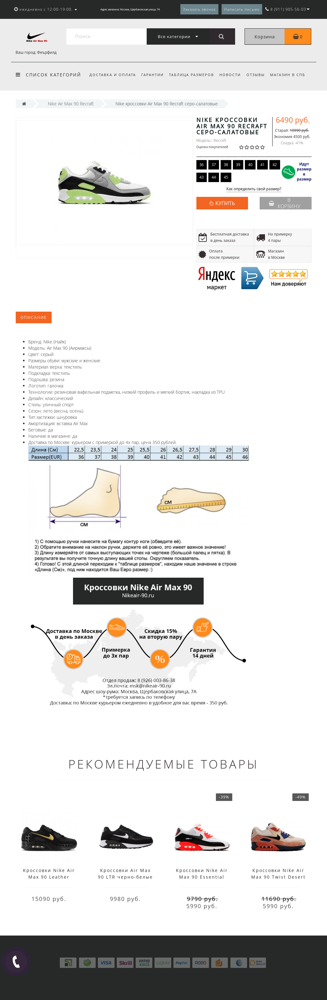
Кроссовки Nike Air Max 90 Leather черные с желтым (49, 876)
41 (262, 164)
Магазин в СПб (287, 74)
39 (238, 164)
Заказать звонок (199, 9)
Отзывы (255, 74)
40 (250, 164)
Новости (230, 74)
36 (202, 164)
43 (202, 177)
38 (226, 164)
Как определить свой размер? (253, 189)
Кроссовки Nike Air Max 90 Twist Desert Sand (278, 876)
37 (213, 164)
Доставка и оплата (112, 74)
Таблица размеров (191, 74)
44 (213, 177)
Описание (33, 317)
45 (226, 177)
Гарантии (152, 74)
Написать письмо (242, 9)
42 (275, 164)
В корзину (284, 203)
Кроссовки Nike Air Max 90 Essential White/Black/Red (202, 876)
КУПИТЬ (225, 203)
